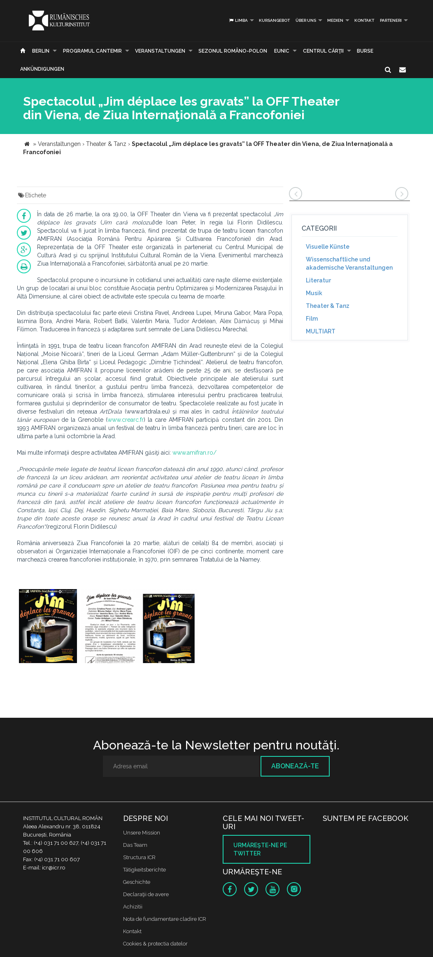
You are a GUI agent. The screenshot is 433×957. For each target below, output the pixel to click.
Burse (365, 51)
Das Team (135, 845)
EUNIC (281, 51)
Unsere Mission (141, 833)
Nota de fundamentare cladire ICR (164, 919)
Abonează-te (295, 766)
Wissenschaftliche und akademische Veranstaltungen (349, 263)
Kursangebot (274, 20)
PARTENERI (391, 20)
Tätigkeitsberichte (144, 870)
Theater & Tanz (327, 306)
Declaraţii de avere (146, 894)
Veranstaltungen (160, 51)
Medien (335, 20)
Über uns (306, 20)
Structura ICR (139, 857)
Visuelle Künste (327, 246)
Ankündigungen (42, 69)
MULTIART (320, 331)
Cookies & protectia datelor (155, 944)
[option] (48, 627)
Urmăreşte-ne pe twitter (260, 849)
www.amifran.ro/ (194, 452)
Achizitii (132, 907)
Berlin (40, 51)
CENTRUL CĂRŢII (323, 51)
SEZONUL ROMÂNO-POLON (232, 51)
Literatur (318, 280)
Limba (238, 20)
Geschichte (136, 882)
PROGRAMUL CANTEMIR (92, 51)
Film (312, 318)
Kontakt (364, 20)
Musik (314, 293)
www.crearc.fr (125, 419)
